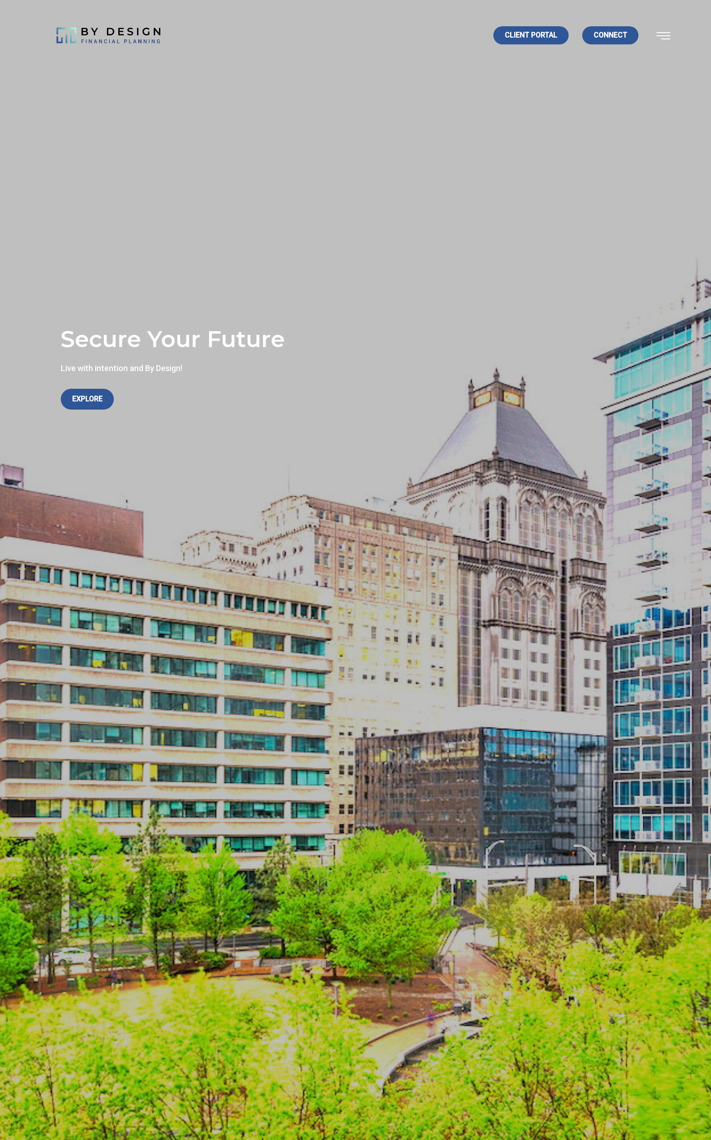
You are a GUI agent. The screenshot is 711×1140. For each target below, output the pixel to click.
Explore (87, 399)
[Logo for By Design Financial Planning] (108, 34)
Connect (610, 35)
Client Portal (531, 35)
